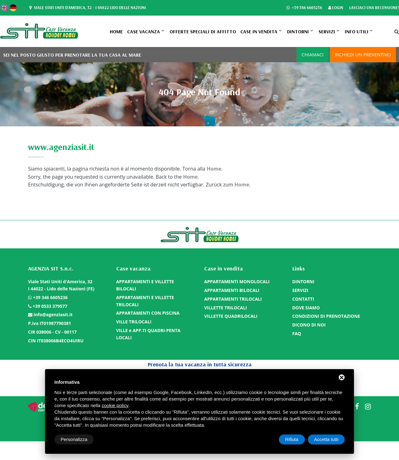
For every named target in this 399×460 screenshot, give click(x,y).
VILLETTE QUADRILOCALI (230, 316)
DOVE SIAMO (306, 308)
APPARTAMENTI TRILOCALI (233, 299)
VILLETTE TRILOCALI (225, 308)
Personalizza (74, 439)
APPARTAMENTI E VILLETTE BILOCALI (145, 285)
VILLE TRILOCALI (133, 322)
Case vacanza (143, 31)
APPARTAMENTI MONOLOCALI (237, 281)
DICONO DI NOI (309, 325)
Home (116, 31)
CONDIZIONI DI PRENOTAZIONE (326, 316)
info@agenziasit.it (53, 314)
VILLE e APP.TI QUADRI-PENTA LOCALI (148, 333)
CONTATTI (303, 299)
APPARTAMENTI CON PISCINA (148, 313)
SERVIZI (327, 31)
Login (335, 8)
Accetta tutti (326, 439)
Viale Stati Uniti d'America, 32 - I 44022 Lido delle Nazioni (87, 8)
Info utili (356, 31)
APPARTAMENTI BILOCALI (231, 290)
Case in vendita (258, 31)
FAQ (296, 333)
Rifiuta (292, 439)
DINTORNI (298, 31)
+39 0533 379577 (50, 306)
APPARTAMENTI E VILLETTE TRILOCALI (145, 300)
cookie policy (115, 405)
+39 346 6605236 (304, 8)
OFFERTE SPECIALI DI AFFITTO (203, 31)
